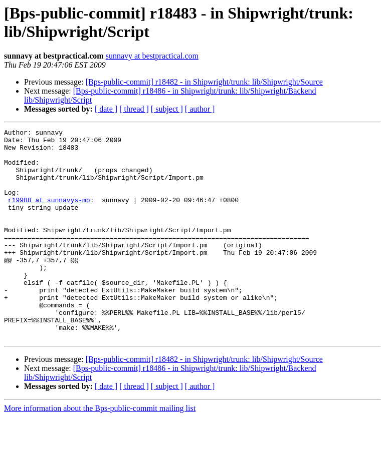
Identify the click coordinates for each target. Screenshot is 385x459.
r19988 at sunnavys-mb (49, 214)
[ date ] (106, 109)
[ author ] (200, 109)
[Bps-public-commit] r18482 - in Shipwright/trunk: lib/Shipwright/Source (204, 82)
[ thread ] (134, 109)
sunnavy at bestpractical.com (152, 56)
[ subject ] (167, 109)
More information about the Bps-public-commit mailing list (100, 450)
